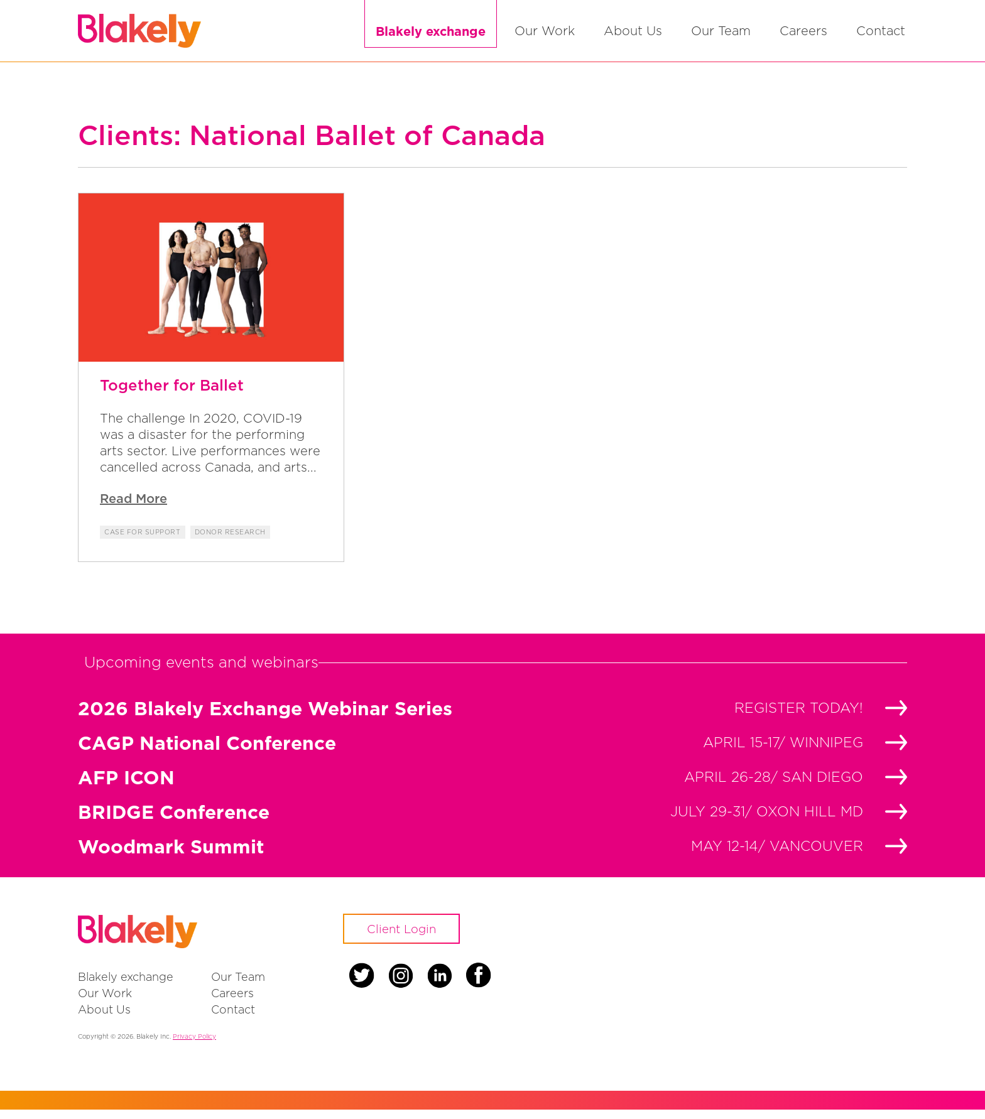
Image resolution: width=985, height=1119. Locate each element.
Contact (880, 35)
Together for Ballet (172, 394)
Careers (803, 35)
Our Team (721, 35)
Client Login (407, 939)
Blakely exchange (431, 36)
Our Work (544, 35)
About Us (633, 35)
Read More (133, 507)
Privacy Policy (194, 1045)
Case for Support (144, 541)
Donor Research (235, 541)
